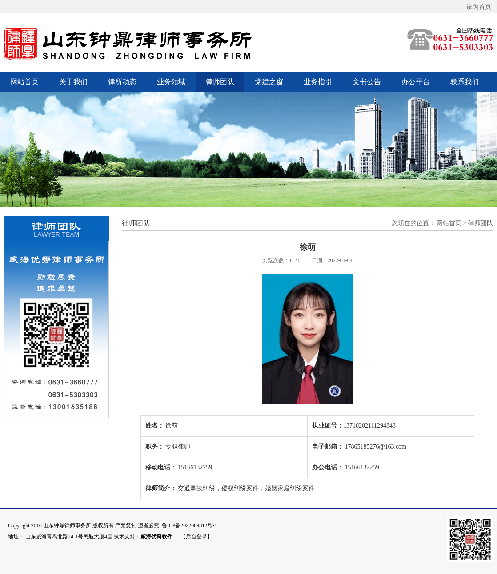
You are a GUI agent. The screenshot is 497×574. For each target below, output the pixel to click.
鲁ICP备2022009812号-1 (189, 525)
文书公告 (367, 81)
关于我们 (73, 81)
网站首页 (24, 81)
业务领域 (171, 81)
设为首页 (478, 6)
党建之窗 (269, 81)
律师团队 (220, 81)
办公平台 (415, 81)
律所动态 (122, 81)
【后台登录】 (196, 537)
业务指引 (318, 81)
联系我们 (464, 81)
